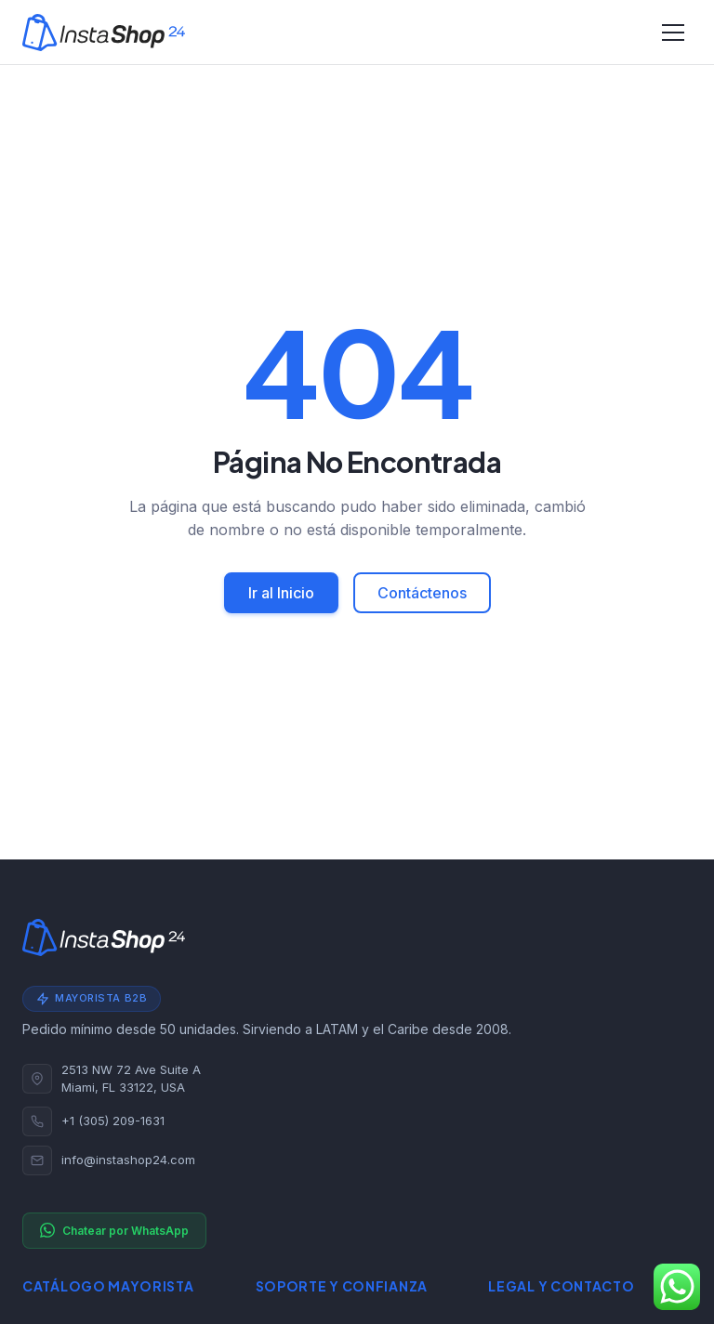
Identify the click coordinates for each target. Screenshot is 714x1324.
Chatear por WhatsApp (114, 1230)
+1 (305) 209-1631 (113, 1120)
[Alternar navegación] (673, 32)
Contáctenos (422, 592)
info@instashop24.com (128, 1159)
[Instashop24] (103, 32)
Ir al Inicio (281, 592)
